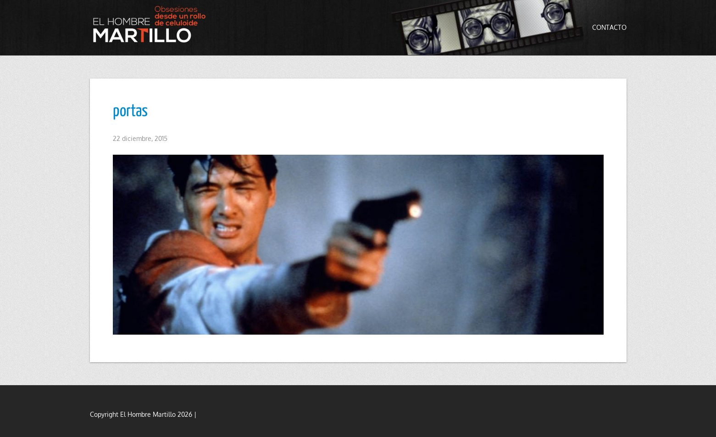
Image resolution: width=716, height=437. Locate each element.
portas (130, 111)
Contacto (609, 27)
